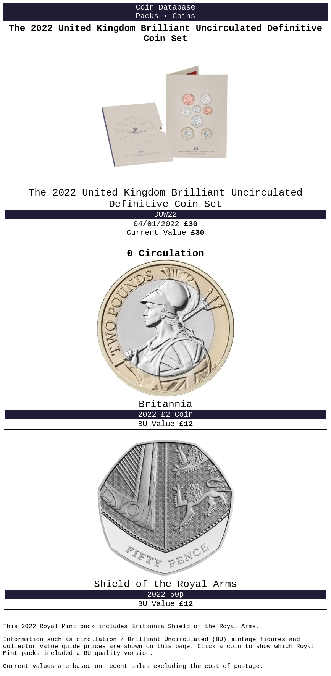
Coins (184, 16)
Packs (147, 16)
